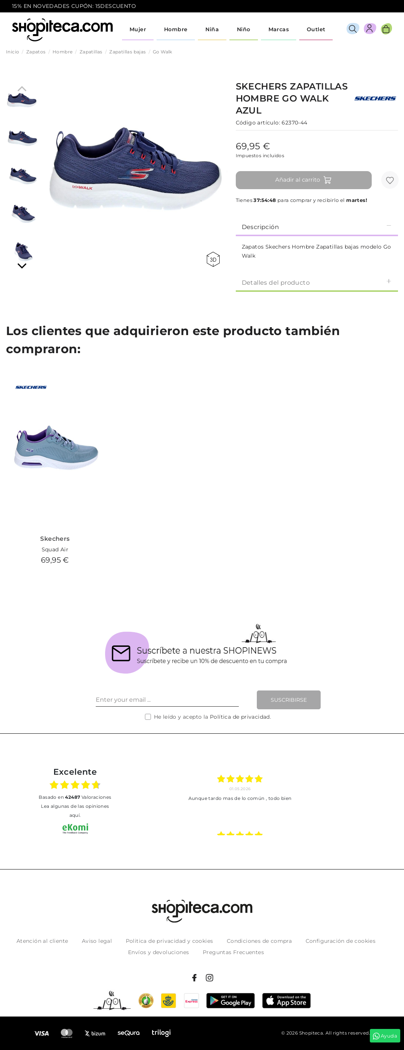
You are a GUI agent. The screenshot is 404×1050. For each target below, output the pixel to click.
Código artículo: (258, 122)
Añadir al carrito (303, 180)
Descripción (317, 227)
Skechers (54, 538)
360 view (213, 259)
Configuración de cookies (341, 941)
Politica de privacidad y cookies (169, 941)
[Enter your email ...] (167, 700)
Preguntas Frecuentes (233, 952)
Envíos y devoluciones (158, 952)
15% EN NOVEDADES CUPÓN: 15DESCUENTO (74, 6)
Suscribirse (289, 699)
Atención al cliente (42, 941)
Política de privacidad (240, 716)
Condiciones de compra (259, 941)
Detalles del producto (317, 282)
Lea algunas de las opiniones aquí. (75, 810)
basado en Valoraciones (75, 797)
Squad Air (55, 549)
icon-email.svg (378, 6)
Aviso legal (97, 941)
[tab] (317, 226)
